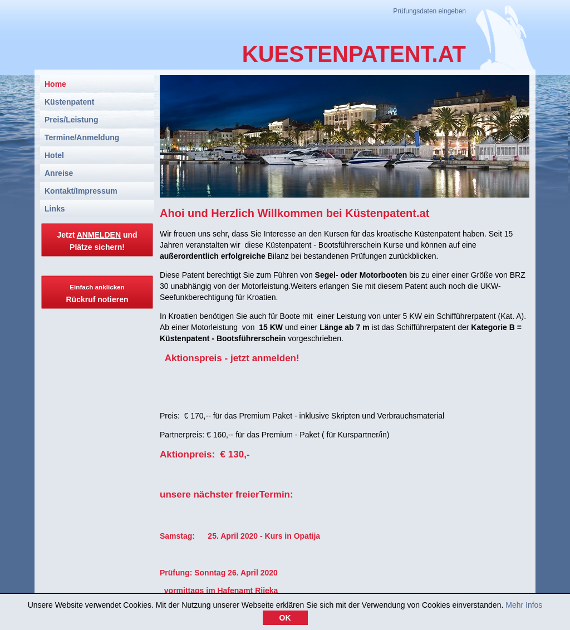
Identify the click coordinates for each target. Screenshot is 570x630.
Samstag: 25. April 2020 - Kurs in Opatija (240, 535)
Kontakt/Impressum (81, 190)
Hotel (54, 155)
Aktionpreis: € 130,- (205, 454)
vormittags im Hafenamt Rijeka (219, 590)
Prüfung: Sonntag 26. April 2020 (219, 572)
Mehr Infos (523, 607)
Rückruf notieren (97, 293)
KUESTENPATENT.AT (354, 54)
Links (55, 208)
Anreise (59, 173)
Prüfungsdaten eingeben (429, 11)
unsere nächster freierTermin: (226, 494)
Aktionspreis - (195, 358)
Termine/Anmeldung (82, 137)
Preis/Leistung (71, 119)
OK (285, 620)
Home (55, 84)
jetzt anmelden (263, 358)
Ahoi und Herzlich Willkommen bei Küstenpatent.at (294, 213)
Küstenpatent (69, 101)
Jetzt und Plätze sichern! (97, 241)
